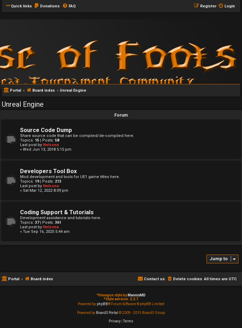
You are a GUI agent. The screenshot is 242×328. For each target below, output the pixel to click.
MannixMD (137, 295)
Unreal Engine (23, 104)
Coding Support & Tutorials (57, 212)
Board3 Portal (107, 313)
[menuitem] (47, 6)
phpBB (102, 304)
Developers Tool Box (48, 171)
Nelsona (51, 145)
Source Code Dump (46, 130)
